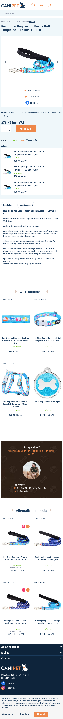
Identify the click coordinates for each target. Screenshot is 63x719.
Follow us (11, 683)
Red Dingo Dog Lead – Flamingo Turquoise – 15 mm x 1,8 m (47, 621)
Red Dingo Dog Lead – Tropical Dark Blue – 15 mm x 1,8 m (15, 558)
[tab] (8, 204)
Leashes (12, 13)
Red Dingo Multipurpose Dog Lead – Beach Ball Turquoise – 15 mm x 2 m (15, 340)
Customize (7, 714)
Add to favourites (34, 90)
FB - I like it (34, 103)
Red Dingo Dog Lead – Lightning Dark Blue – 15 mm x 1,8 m (15, 621)
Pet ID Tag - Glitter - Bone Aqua (47, 401)
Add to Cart (26, 128)
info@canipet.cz (23, 491)
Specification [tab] (26, 205)
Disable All (25, 714)
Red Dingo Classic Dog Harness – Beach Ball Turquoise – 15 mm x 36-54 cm (16, 404)
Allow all (41, 714)
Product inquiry (34, 97)
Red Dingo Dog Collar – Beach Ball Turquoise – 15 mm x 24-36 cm (47, 339)
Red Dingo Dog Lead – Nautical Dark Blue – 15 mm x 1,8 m (47, 558)
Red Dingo (33, 21)
